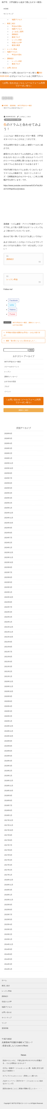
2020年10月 (8, 691)
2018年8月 (8, 800)
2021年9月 (8, 642)
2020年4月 (8, 706)
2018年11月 (8, 786)
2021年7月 (8, 652)
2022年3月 (8, 612)
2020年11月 (8, 686)
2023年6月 (8, 577)
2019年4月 (8, 761)
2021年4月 (8, 661)
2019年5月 (8, 756)
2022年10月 (8, 597)
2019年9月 (8, 741)
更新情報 (5, 1028)
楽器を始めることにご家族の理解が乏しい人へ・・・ (22, 1088)
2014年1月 (8, 969)
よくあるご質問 (17, 32)
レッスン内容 (17, 40)
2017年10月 (8, 830)
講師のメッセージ (34, 322)
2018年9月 (8, 795)
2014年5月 (8, 959)
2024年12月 (8, 513)
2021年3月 (8, 666)
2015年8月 (8, 909)
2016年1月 (8, 895)
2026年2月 (8, 453)
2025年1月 (8, 508)
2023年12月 (8, 552)
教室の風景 (16, 45)
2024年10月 (8, 523)
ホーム (4, 980)
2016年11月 (8, 885)
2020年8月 (8, 701)
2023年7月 (8, 572)
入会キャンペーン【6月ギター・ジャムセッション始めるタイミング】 (23, 1082)
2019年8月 (8, 746)
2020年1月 (8, 721)
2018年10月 (8, 790)
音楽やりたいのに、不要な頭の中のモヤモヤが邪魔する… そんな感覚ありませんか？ (22, 1062)
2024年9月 (8, 528)
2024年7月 (8, 538)
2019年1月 (8, 776)
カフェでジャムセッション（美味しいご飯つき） (21, 1076)
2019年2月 (8, 771)
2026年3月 (8, 448)
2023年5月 (8, 582)
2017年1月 (8, 875)
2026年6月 (8, 433)
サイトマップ (8, 14)
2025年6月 (8, 483)
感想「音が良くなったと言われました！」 (21, 341)
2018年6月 (8, 810)
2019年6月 (8, 751)
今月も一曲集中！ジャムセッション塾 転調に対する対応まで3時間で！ (23, 1069)
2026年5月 (8, 438)
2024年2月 (8, 542)
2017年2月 (8, 870)
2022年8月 (8, 602)
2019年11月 (8, 731)
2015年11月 (8, 900)
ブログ (6, 386)
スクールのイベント (11, 367)
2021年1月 (8, 676)
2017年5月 (8, 855)
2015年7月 (8, 914)
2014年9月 (8, 949)
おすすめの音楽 (18, 325)
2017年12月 (8, 820)
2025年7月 (8, 478)
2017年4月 (8, 860)
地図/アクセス (17, 19)
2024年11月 (8, 518)
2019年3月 (8, 766)
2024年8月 (8, 533)
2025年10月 (8, 468)
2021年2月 (8, 671)
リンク (4, 1023)
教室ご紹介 (11, 23)
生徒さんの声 (17, 42)
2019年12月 (8, 726)
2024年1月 (8, 547)
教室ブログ (16, 37)
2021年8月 (8, 647)
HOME (6, 9)
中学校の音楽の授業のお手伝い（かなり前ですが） (22, 334)
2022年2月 (8, 617)
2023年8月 (8, 567)
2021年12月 (8, 627)
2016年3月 (8, 890)
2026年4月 (8, 443)
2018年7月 (8, 805)
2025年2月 (8, 503)
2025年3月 (8, 498)
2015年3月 (8, 929)
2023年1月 (8, 592)
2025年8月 (8, 473)
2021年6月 (8, 657)
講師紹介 (15, 34)
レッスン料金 (12, 49)
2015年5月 (8, 919)
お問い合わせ (12, 68)
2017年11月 (8, 825)
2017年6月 (8, 850)
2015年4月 (8, 924)
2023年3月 (8, 587)
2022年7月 (8, 607)
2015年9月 (8, 905)
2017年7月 (8, 845)
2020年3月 (8, 711)
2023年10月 (8, 562)
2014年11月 (8, 944)
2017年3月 (8, 865)
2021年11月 (8, 632)
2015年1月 (8, 939)
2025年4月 (8, 493)
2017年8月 (8, 840)
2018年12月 (8, 780)
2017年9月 (8, 835)
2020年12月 (8, 681)
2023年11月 (8, 557)
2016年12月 (8, 880)
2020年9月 (8, 696)
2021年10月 (8, 637)
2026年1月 (8, 458)
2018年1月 (8, 815)
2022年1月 (8, 622)
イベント (7, 391)
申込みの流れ (17, 26)
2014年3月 (8, 964)
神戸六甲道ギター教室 (13, 120)
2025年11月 (8, 463)
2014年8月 (8, 954)
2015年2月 (8, 934)
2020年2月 (8, 716)
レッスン (7, 372)
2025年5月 (8, 488)
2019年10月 (8, 736)
